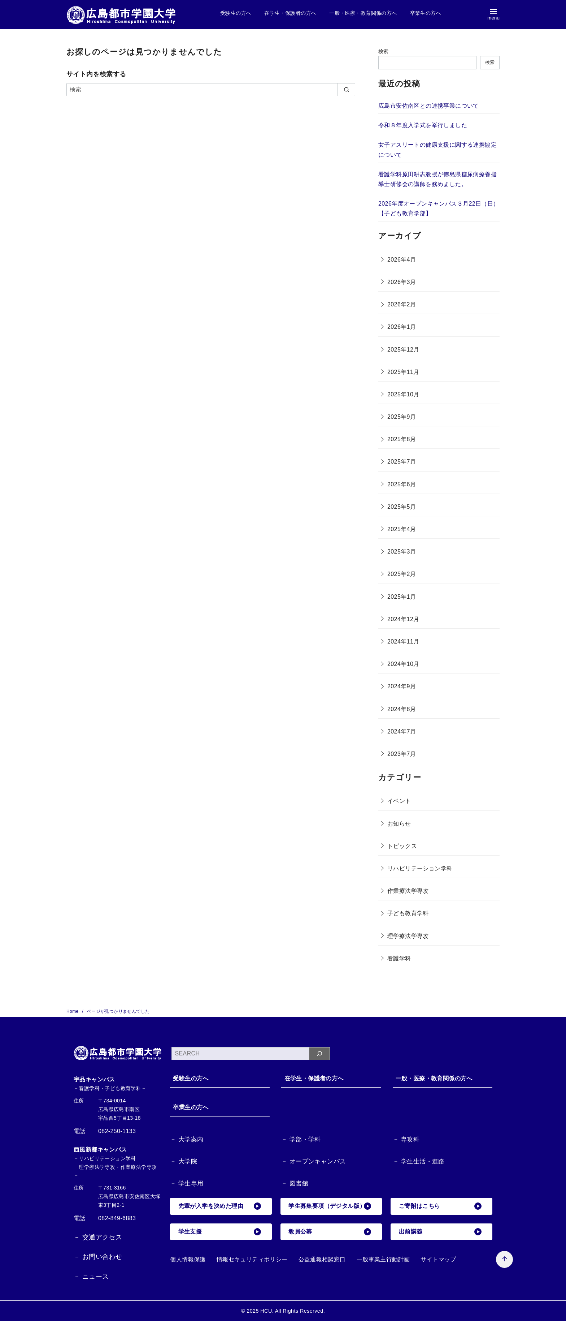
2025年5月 (401, 507)
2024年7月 (401, 731)
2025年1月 (401, 597)
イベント (399, 801)
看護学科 (399, 958)
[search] (346, 89)
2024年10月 (403, 664)
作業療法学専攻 (408, 891)
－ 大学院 (183, 1161)
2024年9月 (401, 686)
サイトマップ (438, 1260)
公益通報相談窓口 (322, 1260)
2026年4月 (401, 260)
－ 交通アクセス (98, 1237)
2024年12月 (403, 619)
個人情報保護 (187, 1260)
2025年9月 (401, 417)
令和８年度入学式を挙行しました (422, 125)
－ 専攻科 (406, 1139)
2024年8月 (401, 709)
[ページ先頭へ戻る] (491, 1246)
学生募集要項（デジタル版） (330, 1206)
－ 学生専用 (186, 1183)
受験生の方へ (235, 13)
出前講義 (440, 1232)
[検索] (210, 89)
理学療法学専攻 (408, 936)
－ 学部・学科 (301, 1139)
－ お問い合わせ (98, 1256)
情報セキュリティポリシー (252, 1260)
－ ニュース (91, 1276)
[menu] (493, 14)
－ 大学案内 (186, 1139)
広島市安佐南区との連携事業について (428, 106)
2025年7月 (401, 462)
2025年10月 (403, 394)
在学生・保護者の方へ (290, 13)
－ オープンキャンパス (313, 1161)
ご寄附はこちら (440, 1206)
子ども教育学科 (408, 913)
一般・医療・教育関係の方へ (363, 13)
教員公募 (330, 1232)
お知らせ (399, 824)
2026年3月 (401, 282)
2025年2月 (401, 574)
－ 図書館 (294, 1183)
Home (73, 1011)
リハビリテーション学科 (419, 868)
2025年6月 (401, 484)
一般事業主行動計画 (383, 1260)
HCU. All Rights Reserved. (292, 1311)
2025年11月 (403, 372)
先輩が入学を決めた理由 (220, 1206)
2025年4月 (401, 529)
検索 (383, 51)
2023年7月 (401, 754)
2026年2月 (401, 304)
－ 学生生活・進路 (419, 1161)
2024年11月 (403, 641)
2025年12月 (403, 350)
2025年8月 (401, 439)
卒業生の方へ (425, 13)
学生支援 (220, 1232)
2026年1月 (401, 327)
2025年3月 (401, 551)
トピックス (402, 846)
